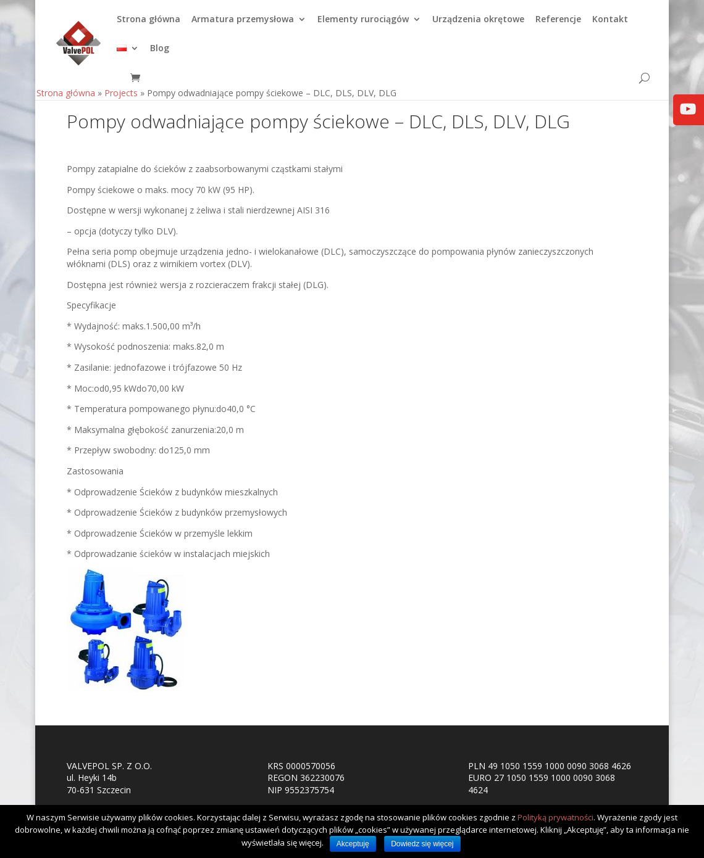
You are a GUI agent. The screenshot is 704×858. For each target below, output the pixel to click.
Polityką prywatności (555, 817)
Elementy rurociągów (363, 25)
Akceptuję (353, 843)
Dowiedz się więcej (422, 843)
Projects (121, 98)
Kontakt (610, 25)
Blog (159, 54)
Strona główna (148, 25)
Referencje (558, 25)
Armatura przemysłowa (242, 25)
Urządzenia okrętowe (478, 25)
